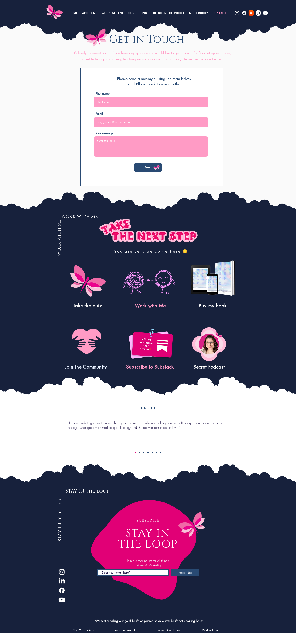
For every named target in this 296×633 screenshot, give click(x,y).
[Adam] (135, 452)
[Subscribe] (185, 572)
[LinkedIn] (62, 581)
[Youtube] (265, 13)
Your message (104, 133)
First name (102, 93)
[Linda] (139, 452)
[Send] (148, 167)
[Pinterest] (258, 13)
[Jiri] (156, 452)
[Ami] (160, 452)
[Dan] (152, 452)
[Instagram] (237, 13)
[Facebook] (244, 13)
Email (99, 113)
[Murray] (143, 452)
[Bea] (148, 452)
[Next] (274, 428)
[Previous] (22, 428)
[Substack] (251, 13)
